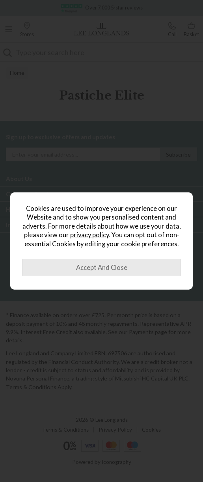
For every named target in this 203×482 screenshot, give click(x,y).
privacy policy (89, 235)
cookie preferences (149, 244)
